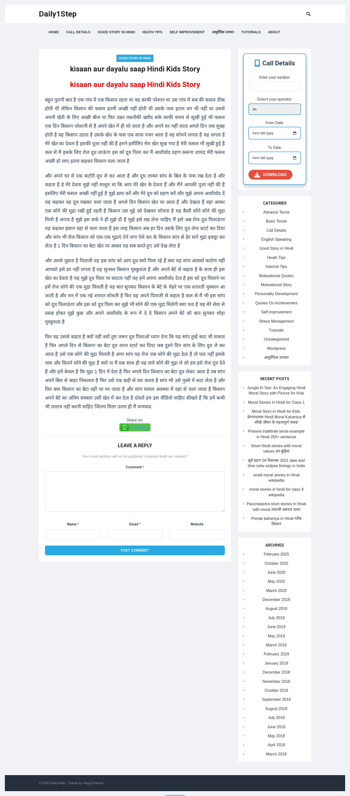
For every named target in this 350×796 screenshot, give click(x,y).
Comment (135, 467)
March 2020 (276, 591)
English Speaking (276, 239)
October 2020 (276, 563)
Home (54, 32)
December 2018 (276, 672)
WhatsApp (139, 427)
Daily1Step (58, 13)
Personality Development (276, 294)
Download (270, 175)
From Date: (274, 122)
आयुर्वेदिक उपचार (223, 32)
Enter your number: (274, 77)
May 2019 (276, 636)
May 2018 (276, 736)
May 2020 (276, 581)
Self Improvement (187, 32)
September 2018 (276, 699)
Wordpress (276, 348)
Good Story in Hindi (116, 32)
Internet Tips (276, 267)
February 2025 (276, 554)
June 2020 (276, 572)
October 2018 (276, 690)
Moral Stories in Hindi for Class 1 (276, 402)
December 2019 (276, 600)
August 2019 (276, 609)
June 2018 (276, 727)
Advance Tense (276, 212)
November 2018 (276, 681)
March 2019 (276, 645)
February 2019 (276, 654)
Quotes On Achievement (276, 303)
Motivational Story (276, 285)
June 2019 (276, 627)
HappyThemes (93, 783)
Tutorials (251, 32)
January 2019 (276, 663)
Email (135, 524)
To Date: (275, 147)
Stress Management (276, 321)
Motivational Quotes (276, 276)
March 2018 (276, 754)
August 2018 (276, 709)
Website (197, 524)
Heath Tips (152, 32)
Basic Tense (276, 221)
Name (73, 524)
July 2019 (276, 618)
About (274, 32)
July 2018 (276, 718)
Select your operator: (274, 99)
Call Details (78, 32)
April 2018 (276, 745)
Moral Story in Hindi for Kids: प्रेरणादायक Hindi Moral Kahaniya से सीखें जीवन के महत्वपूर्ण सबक (276, 416)
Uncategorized (276, 339)
